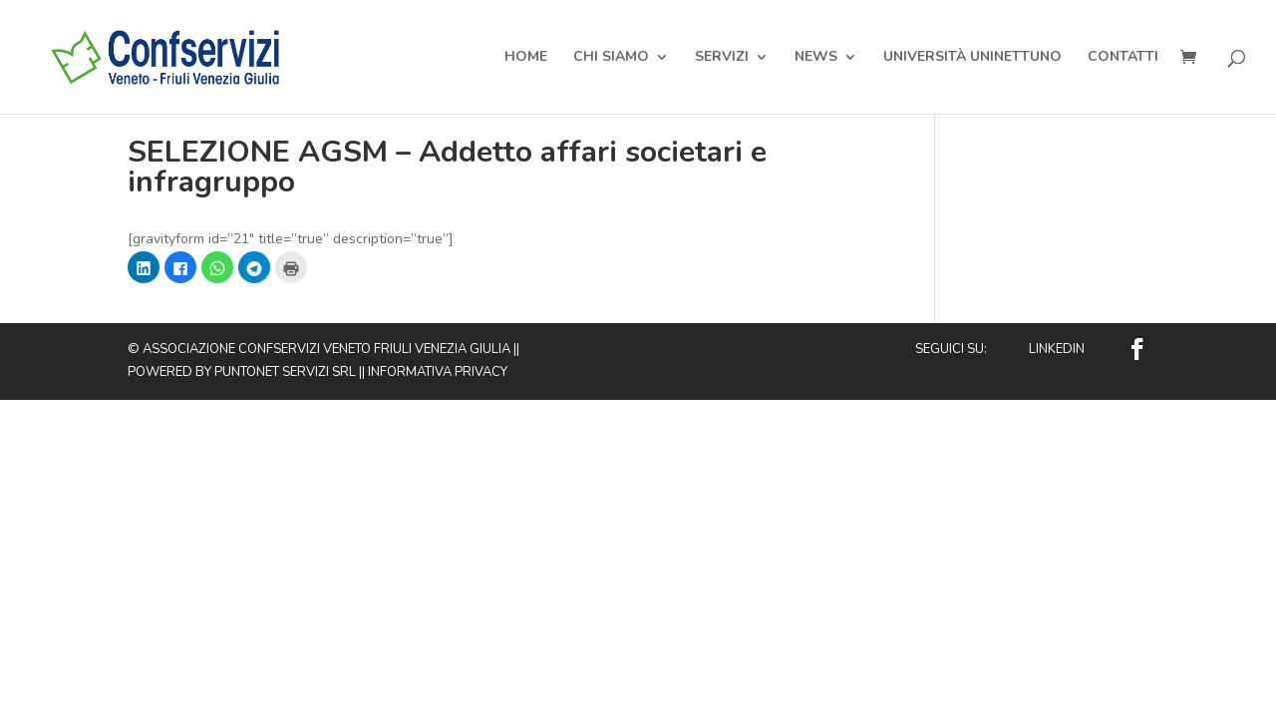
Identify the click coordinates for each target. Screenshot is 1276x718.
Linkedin (1057, 349)
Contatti (1123, 58)
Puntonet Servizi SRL (285, 372)
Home (525, 58)
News (816, 58)
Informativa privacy (437, 372)
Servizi (722, 58)
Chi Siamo (611, 58)
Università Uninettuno (972, 58)
